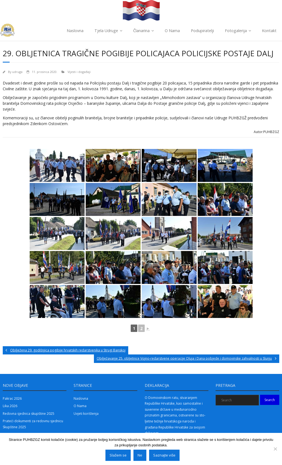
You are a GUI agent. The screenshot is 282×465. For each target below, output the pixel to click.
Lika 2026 (10, 406)
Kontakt (269, 30)
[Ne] (275, 449)
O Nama (172, 30)
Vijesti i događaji (79, 72)
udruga (17, 72)
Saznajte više (164, 455)
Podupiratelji (202, 30)
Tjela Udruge (106, 30)
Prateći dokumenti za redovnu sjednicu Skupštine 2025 (33, 424)
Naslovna (75, 30)
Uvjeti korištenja (86, 413)
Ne (140, 455)
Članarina (141, 30)
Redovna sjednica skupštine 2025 (28, 413)
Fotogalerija (236, 30)
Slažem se (118, 455)
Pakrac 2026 (12, 398)
